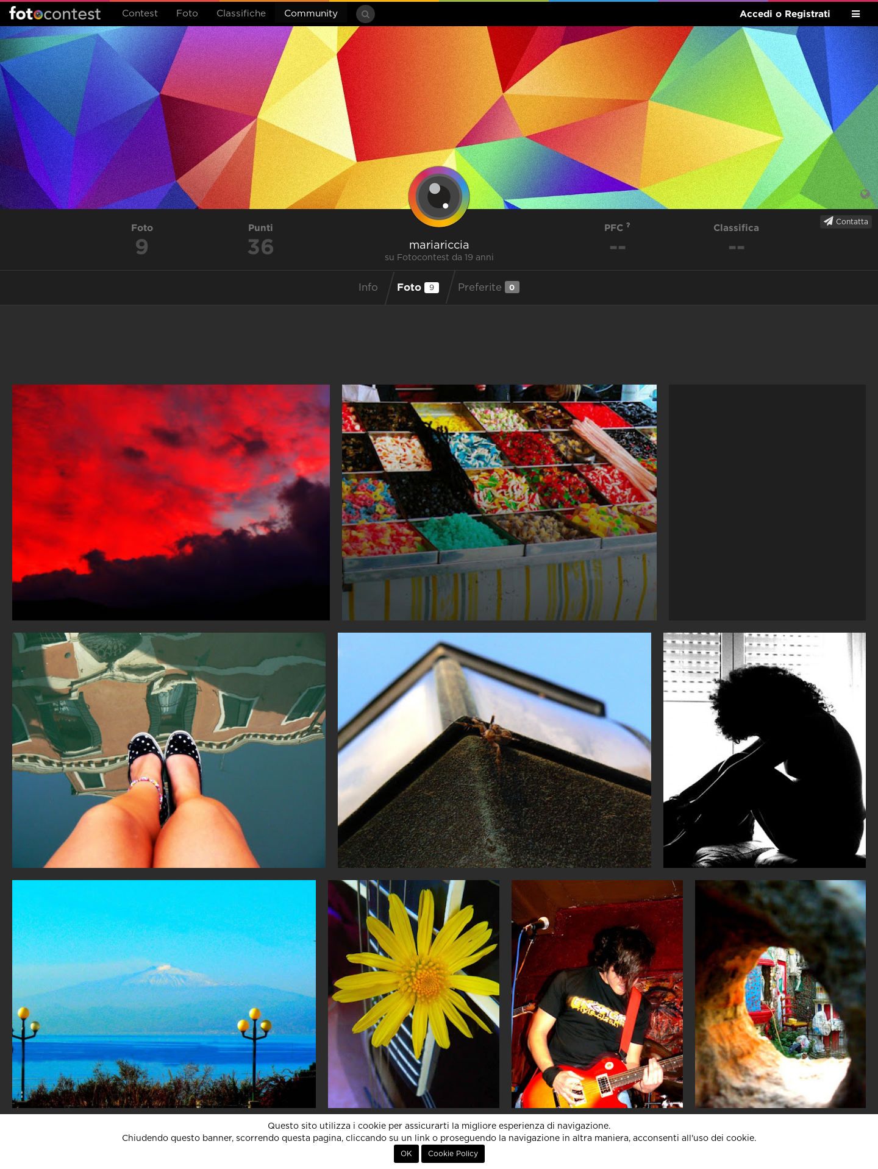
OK (406, 1153)
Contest (140, 13)
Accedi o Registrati (785, 14)
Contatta (846, 221)
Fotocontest (55, 13)
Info (368, 288)
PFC (617, 227)
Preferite (488, 287)
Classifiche (241, 13)
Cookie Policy (453, 1153)
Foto (187, 13)
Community (311, 13)
